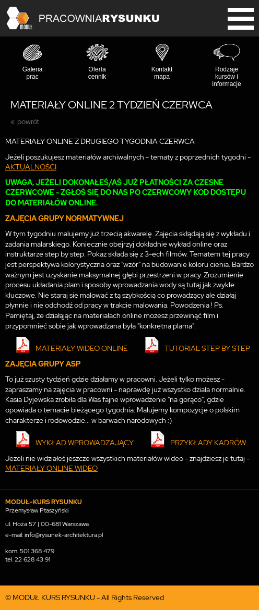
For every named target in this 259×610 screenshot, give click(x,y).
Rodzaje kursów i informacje (226, 77)
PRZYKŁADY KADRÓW (208, 442)
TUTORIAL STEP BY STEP (207, 348)
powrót (28, 121)
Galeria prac (32, 73)
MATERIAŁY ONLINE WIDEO (51, 468)
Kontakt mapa (162, 73)
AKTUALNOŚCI (30, 167)
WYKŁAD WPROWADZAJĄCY (85, 442)
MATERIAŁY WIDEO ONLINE (82, 348)
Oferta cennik (97, 73)
